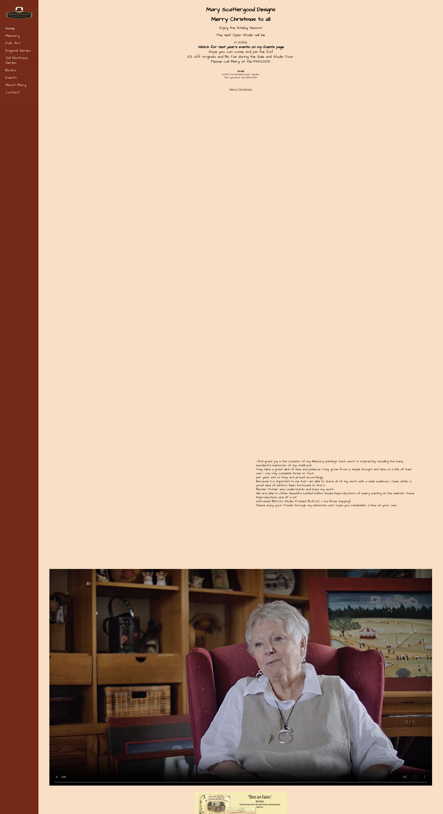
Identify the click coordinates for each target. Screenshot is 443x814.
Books (10, 70)
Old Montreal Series (16, 60)
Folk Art (12, 43)
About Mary (15, 85)
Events (11, 77)
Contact (12, 92)
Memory (12, 35)
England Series (17, 50)
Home (10, 28)
